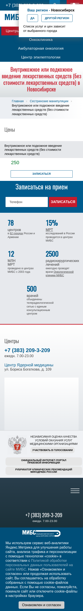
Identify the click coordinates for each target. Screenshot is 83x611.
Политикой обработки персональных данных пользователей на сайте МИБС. (39, 565)
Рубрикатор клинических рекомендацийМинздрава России (43, 470)
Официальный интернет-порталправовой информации (43, 461)
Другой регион (57, 18)
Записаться (41, 173)
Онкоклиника (41, 40)
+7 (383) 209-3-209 (27, 350)
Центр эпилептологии (40, 57)
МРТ (49, 230)
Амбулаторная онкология (41, 48)
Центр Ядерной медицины (28, 365)
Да (33, 18)
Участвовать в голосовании (52, 450)
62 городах (16, 233)
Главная (18, 101)
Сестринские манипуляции (49, 101)
